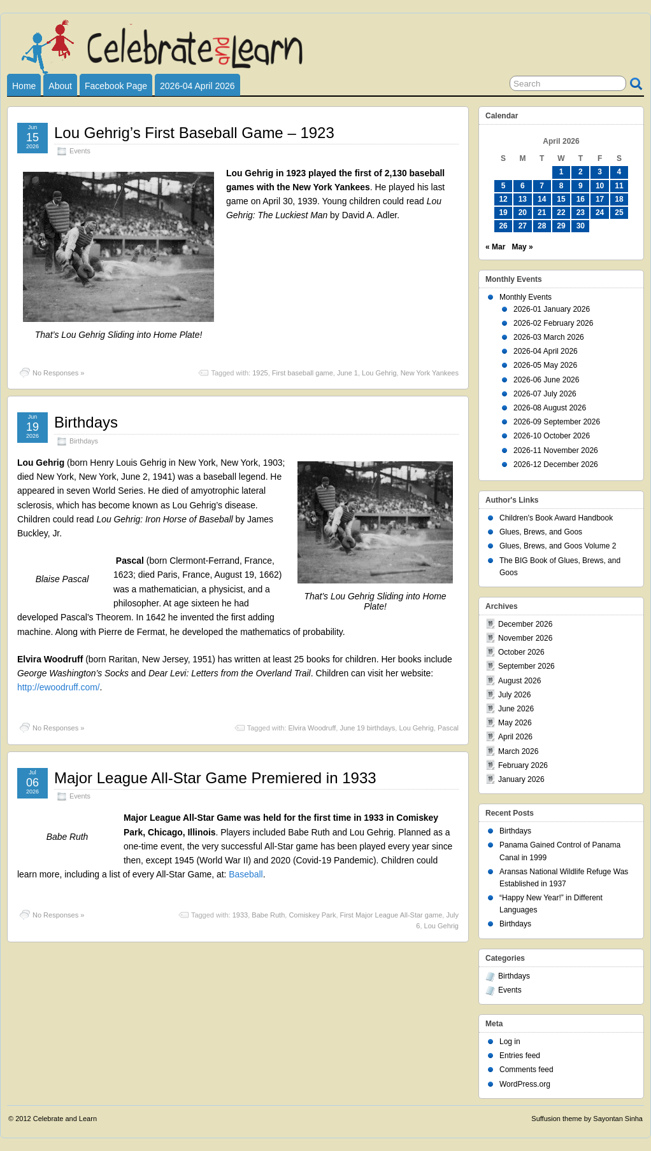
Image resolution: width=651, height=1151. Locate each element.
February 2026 (523, 765)
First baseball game (302, 373)
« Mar (495, 246)
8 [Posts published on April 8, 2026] (561, 185)
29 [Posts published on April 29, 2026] (561, 225)
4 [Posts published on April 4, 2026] (619, 171)
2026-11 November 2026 (555, 450)
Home (24, 86)
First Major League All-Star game (391, 915)
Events (79, 151)
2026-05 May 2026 (545, 365)
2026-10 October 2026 (551, 435)
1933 (240, 915)
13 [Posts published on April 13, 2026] (523, 199)
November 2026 (525, 638)
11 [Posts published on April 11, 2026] (619, 185)
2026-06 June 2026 (546, 379)
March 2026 (518, 751)
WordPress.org (524, 1084)
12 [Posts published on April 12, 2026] (503, 199)
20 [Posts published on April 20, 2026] (523, 212)
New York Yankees (430, 373)
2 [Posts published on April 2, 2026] (580, 171)
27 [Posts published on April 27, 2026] (523, 225)
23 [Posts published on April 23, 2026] (580, 212)
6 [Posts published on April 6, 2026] (522, 185)
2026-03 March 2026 (548, 337)
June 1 (347, 373)
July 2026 (514, 694)
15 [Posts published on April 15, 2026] (561, 199)
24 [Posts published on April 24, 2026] (600, 212)
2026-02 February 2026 (553, 323)
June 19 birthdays (367, 728)
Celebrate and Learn (65, 1118)
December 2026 (525, 624)
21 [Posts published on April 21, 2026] (542, 212)
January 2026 (521, 779)
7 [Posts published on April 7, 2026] (542, 185)
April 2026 (515, 736)
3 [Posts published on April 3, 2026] (599, 171)
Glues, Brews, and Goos (540, 531)
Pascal (448, 728)
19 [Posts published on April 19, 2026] (503, 212)
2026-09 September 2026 (556, 421)
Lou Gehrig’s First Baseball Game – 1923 (194, 132)
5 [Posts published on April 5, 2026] (503, 185)
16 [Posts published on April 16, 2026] (580, 199)
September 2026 (526, 666)
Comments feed (526, 1069)
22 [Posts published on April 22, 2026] (561, 212)
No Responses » (58, 373)
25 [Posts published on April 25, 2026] (619, 212)
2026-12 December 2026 (555, 464)
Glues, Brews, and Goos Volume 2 (557, 545)
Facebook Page (116, 86)
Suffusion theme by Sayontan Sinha (587, 1118)
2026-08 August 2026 (549, 407)
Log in (509, 1041)
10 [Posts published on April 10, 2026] (600, 185)
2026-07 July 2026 (544, 393)
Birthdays (86, 422)
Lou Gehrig (379, 373)
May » (522, 246)
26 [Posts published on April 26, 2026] (503, 225)
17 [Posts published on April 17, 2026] (600, 199)
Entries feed (519, 1055)
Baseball (245, 874)
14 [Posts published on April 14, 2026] (542, 199)
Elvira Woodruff (312, 728)
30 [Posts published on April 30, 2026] (580, 225)
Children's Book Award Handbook (556, 517)
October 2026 (521, 652)
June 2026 (516, 708)
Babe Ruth (268, 915)
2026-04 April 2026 (197, 86)
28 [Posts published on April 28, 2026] (542, 225)
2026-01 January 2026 (551, 309)
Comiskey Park (312, 915)
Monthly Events (525, 297)
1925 (260, 373)
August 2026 (519, 680)
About (60, 86)
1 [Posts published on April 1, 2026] (561, 171)
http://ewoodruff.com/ (58, 687)
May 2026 (515, 722)
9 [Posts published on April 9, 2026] (580, 185)
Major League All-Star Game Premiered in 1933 (215, 777)
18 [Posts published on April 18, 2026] (619, 199)
